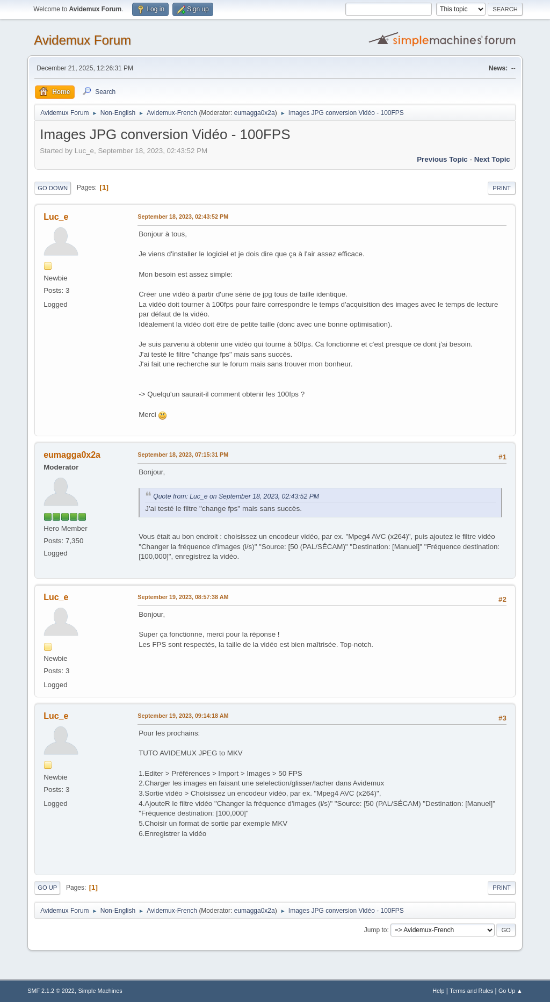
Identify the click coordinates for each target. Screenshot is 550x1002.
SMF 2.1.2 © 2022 (51, 990)
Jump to (375, 930)
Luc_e (56, 216)
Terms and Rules (471, 990)
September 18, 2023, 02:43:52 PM (183, 216)
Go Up (47, 887)
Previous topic (442, 159)
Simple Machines (100, 990)
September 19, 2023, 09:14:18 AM (183, 715)
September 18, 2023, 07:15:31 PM (183, 454)
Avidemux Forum (82, 40)
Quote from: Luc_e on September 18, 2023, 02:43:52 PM (236, 496)
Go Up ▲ (510, 990)
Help (438, 990)
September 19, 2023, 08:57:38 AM (183, 597)
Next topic (492, 159)
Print (502, 188)
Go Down (53, 188)
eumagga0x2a (254, 113)
